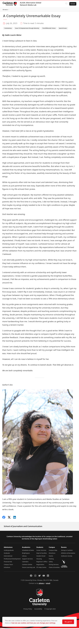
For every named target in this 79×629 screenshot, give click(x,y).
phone (41, 584)
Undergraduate (9, 551)
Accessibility (38, 610)
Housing (39, 560)
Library (24, 557)
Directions (52, 554)
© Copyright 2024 (50, 610)
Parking (51, 560)
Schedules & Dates (28, 551)
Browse (72, 10)
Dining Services (54, 565)
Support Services (27, 560)
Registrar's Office (41, 562)
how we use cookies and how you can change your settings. (33, 623)
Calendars (25, 562)
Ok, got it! (68, 622)
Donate (72, 4)
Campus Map (53, 551)
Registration (40, 565)
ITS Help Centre (41, 568)
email (48, 584)
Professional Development (12, 560)
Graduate (7, 554)
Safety (51, 562)
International (8, 557)
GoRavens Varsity (66, 557)
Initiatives (7, 568)
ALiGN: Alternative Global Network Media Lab (31, 4)
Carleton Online (27, 565)
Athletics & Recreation (68, 554)
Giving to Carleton (67, 551)
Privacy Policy (27, 610)
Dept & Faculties (41, 554)
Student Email (40, 557)
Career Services (41, 551)
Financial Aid (8, 562)
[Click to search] (66, 4)
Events (51, 557)
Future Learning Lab (28, 568)
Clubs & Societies (54, 568)
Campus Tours (8, 565)
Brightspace (26, 554)
